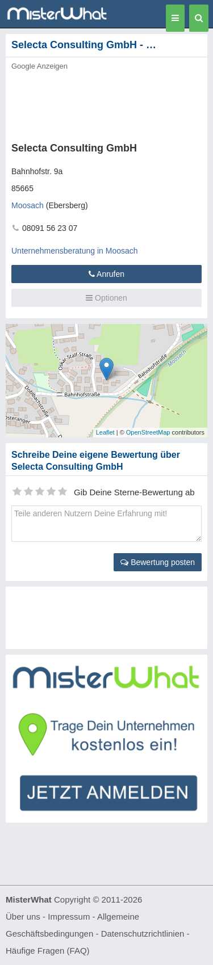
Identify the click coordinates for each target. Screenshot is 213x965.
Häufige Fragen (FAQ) (48, 950)
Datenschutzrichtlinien (143, 933)
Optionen (106, 297)
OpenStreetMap (148, 432)
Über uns (23, 916)
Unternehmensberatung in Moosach (74, 250)
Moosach (27, 205)
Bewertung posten (157, 562)
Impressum (69, 916)
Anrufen (106, 274)
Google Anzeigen (39, 66)
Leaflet (105, 432)
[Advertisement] (106, 103)
